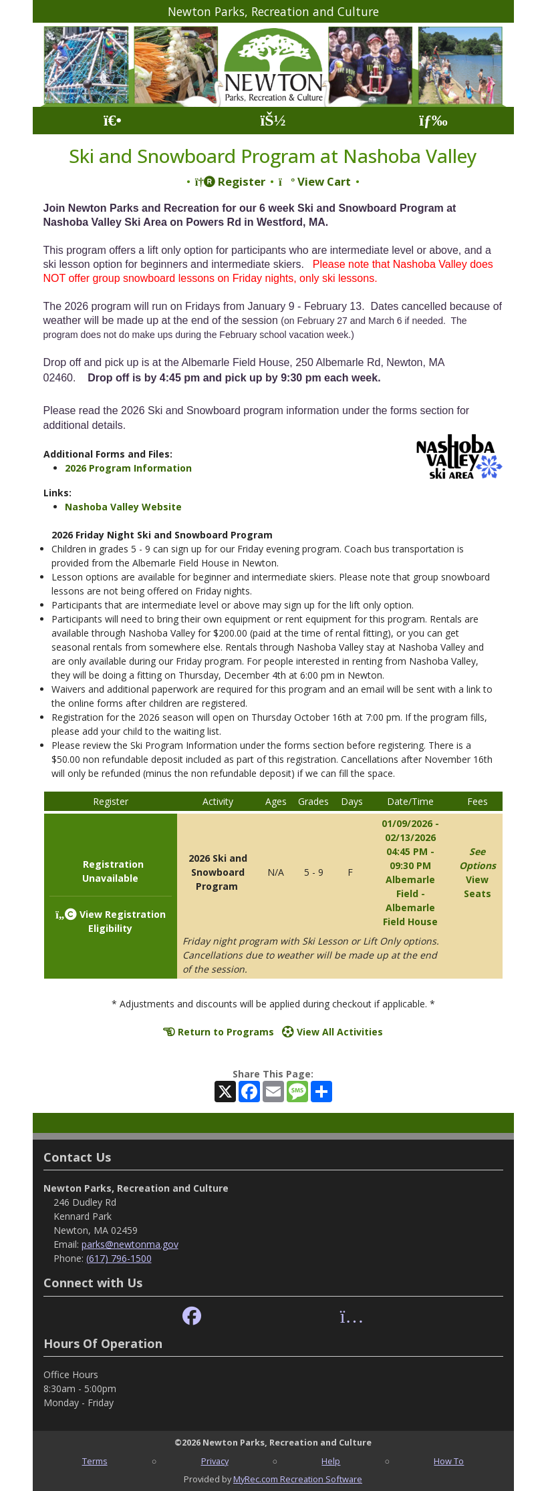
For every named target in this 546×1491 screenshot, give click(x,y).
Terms (95, 1461)
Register (230, 181)
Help (330, 1461)
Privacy (215, 1461)
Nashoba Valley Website (123, 506)
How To (449, 1461)
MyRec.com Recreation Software (297, 1479)
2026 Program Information (128, 468)
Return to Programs (218, 1031)
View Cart (315, 181)
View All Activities (332, 1031)
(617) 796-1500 (119, 1258)
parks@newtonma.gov (130, 1244)
